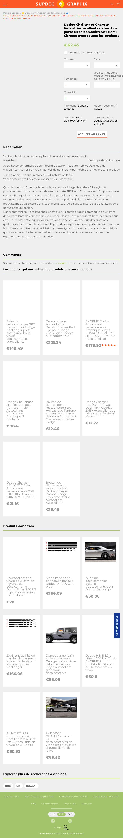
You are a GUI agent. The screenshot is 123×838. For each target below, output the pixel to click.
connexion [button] (60, 263)
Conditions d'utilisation (106, 796)
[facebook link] (52, 821)
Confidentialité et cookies (73, 796)
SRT (18, 785)
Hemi (8, 785)
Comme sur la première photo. (84, 53)
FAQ (33, 803)
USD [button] (53, 814)
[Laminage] (77, 85)
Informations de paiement (39, 796)
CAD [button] (70, 814)
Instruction (70, 803)
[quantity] (77, 98)
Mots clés (87, 803)
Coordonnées (11, 796)
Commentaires (49, 803)
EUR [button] (61, 814)
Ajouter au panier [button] (92, 134)
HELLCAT (31, 785)
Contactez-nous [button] (116, 625)
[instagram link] (70, 821)
